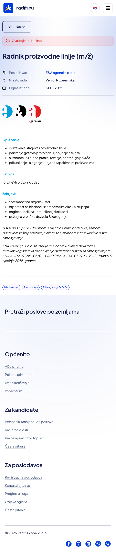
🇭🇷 (95, 8)
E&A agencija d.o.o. (61, 72)
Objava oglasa (16, 502)
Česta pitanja (15, 446)
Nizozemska (11, 287)
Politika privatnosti (19, 374)
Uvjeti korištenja (17, 383)
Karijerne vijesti (16, 430)
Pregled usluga (16, 493)
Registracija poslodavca (23, 477)
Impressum (13, 391)
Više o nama (14, 366)
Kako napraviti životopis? (24, 438)
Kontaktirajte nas (18, 485)
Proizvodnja (31, 287)
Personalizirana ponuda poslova (29, 422)
